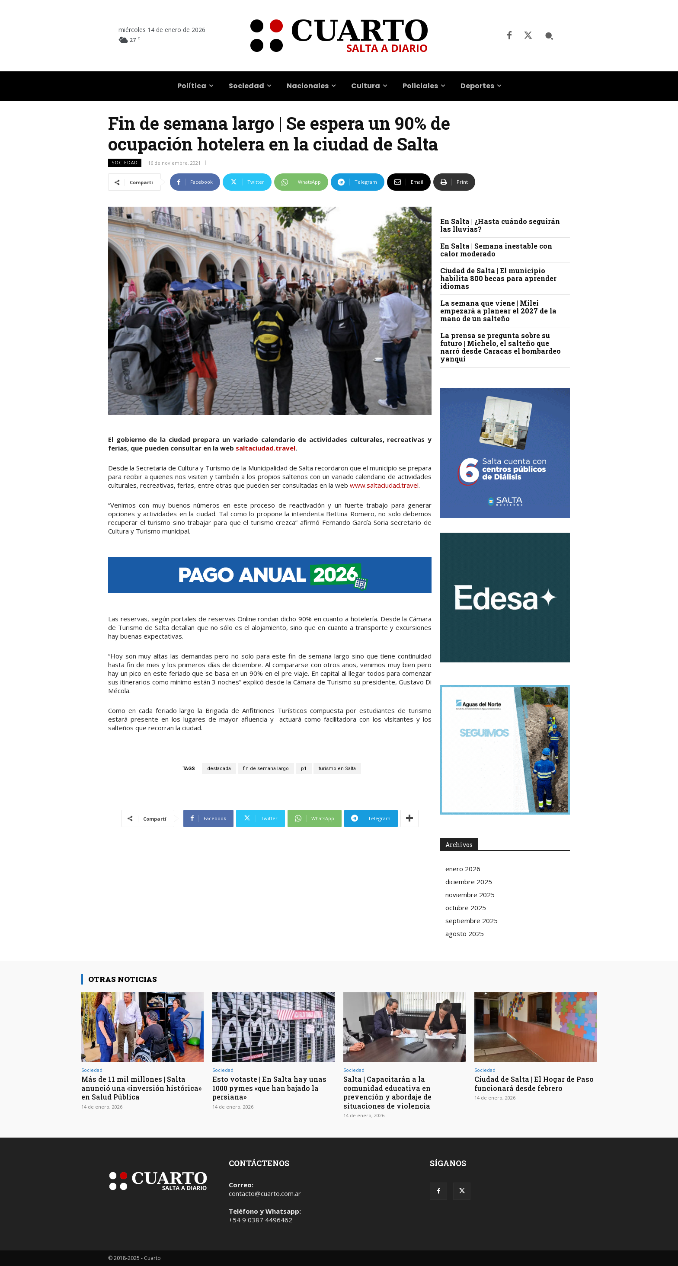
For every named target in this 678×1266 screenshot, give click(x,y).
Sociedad (124, 163)
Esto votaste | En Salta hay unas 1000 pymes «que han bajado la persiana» (271, 1088)
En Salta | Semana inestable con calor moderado (496, 249)
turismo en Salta (337, 768)
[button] (549, 36)
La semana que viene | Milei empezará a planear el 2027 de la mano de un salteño (498, 310)
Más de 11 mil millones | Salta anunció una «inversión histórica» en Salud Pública (136, 1088)
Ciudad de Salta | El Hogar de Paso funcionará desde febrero (531, 1083)
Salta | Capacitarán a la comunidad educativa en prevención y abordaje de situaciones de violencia (390, 1092)
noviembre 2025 (470, 894)
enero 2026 (462, 868)
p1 (304, 768)
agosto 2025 (464, 933)
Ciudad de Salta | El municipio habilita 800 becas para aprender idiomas (498, 278)
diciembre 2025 (468, 881)
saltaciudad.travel (265, 448)
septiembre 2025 (471, 920)
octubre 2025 (465, 907)
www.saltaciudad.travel (384, 485)
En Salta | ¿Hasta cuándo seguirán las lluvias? (500, 225)
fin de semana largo (266, 768)
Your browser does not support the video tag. (505, 597)
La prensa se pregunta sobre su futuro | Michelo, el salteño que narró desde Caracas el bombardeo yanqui (500, 347)
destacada (219, 768)
